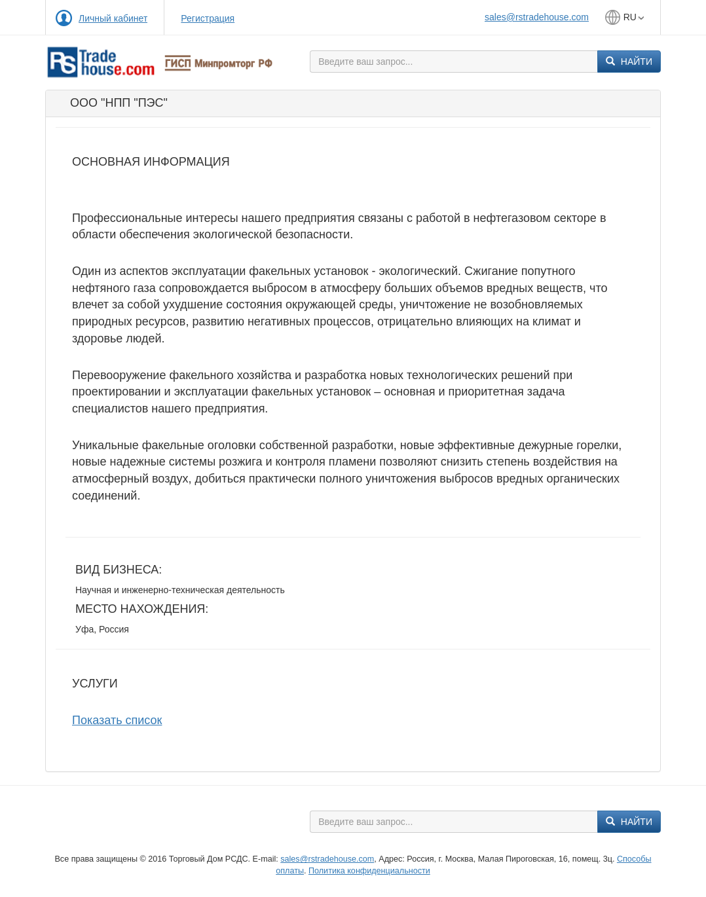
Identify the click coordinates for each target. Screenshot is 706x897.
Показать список (117, 720)
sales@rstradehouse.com (537, 17)
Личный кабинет (113, 18)
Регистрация (207, 18)
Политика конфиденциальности (369, 870)
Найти (629, 61)
